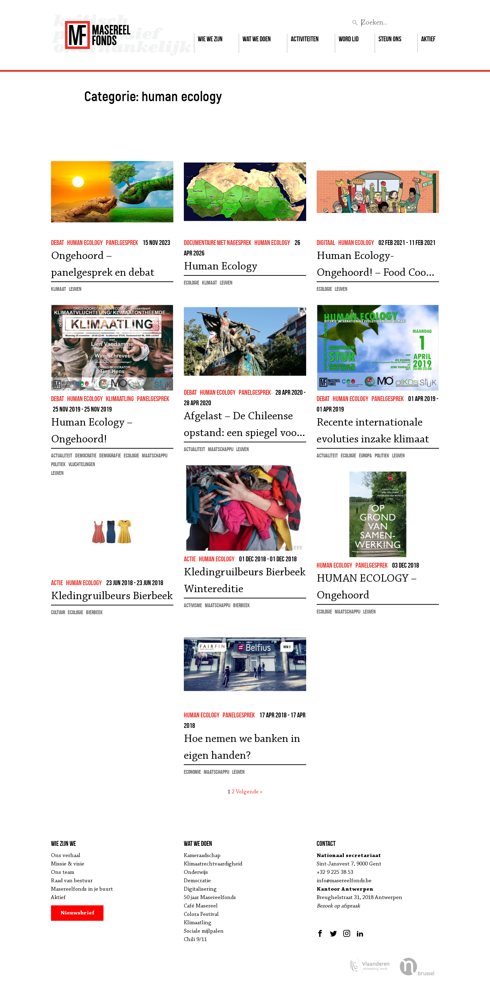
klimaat (58, 289)
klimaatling (120, 398)
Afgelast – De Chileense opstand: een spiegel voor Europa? (242, 426)
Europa (365, 455)
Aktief (428, 39)
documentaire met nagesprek (217, 242)
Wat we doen (257, 39)
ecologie (191, 283)
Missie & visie (67, 864)
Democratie (197, 881)
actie (190, 559)
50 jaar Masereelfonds (210, 897)
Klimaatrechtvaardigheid (213, 864)
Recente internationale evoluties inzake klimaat (373, 431)
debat (57, 242)
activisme (193, 605)
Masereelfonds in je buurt (82, 889)
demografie (110, 455)
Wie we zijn (210, 39)
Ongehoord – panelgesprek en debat (102, 265)
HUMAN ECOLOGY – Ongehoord (367, 587)
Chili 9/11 (195, 939)
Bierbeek (241, 605)
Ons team (62, 872)
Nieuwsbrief (77, 913)
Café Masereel (201, 906)
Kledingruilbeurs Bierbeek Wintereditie (244, 581)
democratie (85, 455)
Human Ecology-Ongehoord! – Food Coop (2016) (374, 266)
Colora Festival (201, 914)
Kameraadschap (202, 855)
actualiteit (194, 449)
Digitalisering (200, 889)
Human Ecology (220, 266)
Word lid (349, 39)
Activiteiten (305, 39)
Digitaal (326, 242)
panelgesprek (122, 242)
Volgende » (249, 792)
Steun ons (390, 39)
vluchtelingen (82, 464)
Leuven (75, 289)
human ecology (85, 242)
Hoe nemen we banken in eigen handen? (242, 748)
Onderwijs (196, 872)
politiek (58, 464)
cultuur (58, 612)
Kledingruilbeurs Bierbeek (112, 596)
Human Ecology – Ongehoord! (91, 431)
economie (192, 772)
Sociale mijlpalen (204, 931)
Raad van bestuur (72, 881)
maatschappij (220, 449)
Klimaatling (197, 923)
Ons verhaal (65, 855)
